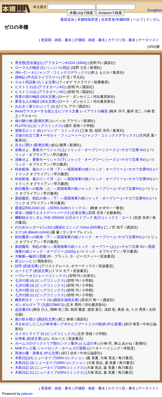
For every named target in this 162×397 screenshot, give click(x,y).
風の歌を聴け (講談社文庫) (36, 319)
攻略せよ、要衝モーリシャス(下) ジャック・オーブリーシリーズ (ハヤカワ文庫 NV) (80, 160)
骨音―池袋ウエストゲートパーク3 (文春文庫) (51, 213)
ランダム (153, 19)
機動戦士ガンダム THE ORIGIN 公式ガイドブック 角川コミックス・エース (73, 218)
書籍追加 (67, 19)
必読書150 (23, 309)
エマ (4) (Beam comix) (32, 232)
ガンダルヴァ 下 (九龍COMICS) (40, 305)
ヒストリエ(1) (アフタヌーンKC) (40, 92)
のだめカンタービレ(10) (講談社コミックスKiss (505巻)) (59, 227)
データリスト (148, 40)
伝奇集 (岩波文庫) (29, 339)
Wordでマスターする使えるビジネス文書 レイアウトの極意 (61, 111)
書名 (68, 40)
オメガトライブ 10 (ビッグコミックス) (45, 334)
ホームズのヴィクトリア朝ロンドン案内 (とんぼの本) (56, 343)
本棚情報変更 (87, 19)
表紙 (57, 40)
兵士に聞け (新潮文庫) (32, 145)
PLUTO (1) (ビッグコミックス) (39, 126)
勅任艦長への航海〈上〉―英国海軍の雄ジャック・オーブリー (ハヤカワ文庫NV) (78, 189)
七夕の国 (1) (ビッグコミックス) (40, 295)
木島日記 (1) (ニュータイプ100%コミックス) (50, 372)
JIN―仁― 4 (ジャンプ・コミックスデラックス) (52, 72)
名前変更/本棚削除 (115, 19)
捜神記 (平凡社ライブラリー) (37, 77)
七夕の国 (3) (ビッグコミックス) (40, 285)
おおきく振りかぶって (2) (35, 106)
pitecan (27, 394)
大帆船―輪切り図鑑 (30, 256)
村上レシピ (23, 261)
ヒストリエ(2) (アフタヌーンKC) (40, 87)
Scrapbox (154, 10)
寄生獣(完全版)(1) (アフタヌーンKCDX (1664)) (51, 63)
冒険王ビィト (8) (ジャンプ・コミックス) (47, 130)
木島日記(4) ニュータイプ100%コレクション (50, 358)
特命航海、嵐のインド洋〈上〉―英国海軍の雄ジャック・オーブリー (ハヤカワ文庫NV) (83, 179)
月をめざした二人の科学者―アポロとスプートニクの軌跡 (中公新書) (69, 324)
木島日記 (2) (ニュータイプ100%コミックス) (50, 368)
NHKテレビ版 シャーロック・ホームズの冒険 (50, 348)
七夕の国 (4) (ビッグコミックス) (40, 280)
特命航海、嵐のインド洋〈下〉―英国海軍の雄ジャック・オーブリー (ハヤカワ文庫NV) (83, 169)
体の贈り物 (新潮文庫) (32, 121)
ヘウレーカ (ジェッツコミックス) (41, 276)
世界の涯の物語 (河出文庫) (36, 97)
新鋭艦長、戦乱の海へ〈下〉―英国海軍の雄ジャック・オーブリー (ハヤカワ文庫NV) (82, 198)
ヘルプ (138, 19)
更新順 (46, 40)
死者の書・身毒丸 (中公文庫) (37, 353)
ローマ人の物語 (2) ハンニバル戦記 (42, 68)
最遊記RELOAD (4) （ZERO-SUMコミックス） (52, 208)
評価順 (80, 40)
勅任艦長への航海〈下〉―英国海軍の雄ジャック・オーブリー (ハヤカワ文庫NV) (78, 237)
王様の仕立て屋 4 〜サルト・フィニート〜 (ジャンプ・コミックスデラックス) (76, 135)
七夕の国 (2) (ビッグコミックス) (40, 290)
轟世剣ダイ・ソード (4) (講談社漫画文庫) (47, 300)
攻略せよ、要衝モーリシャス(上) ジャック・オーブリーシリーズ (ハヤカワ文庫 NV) (80, 150)
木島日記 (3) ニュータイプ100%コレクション (50, 363)
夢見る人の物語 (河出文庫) (36, 101)
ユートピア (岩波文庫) (32, 271)
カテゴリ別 (116, 40)
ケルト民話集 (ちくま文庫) (36, 82)
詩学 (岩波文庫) (27, 266)
